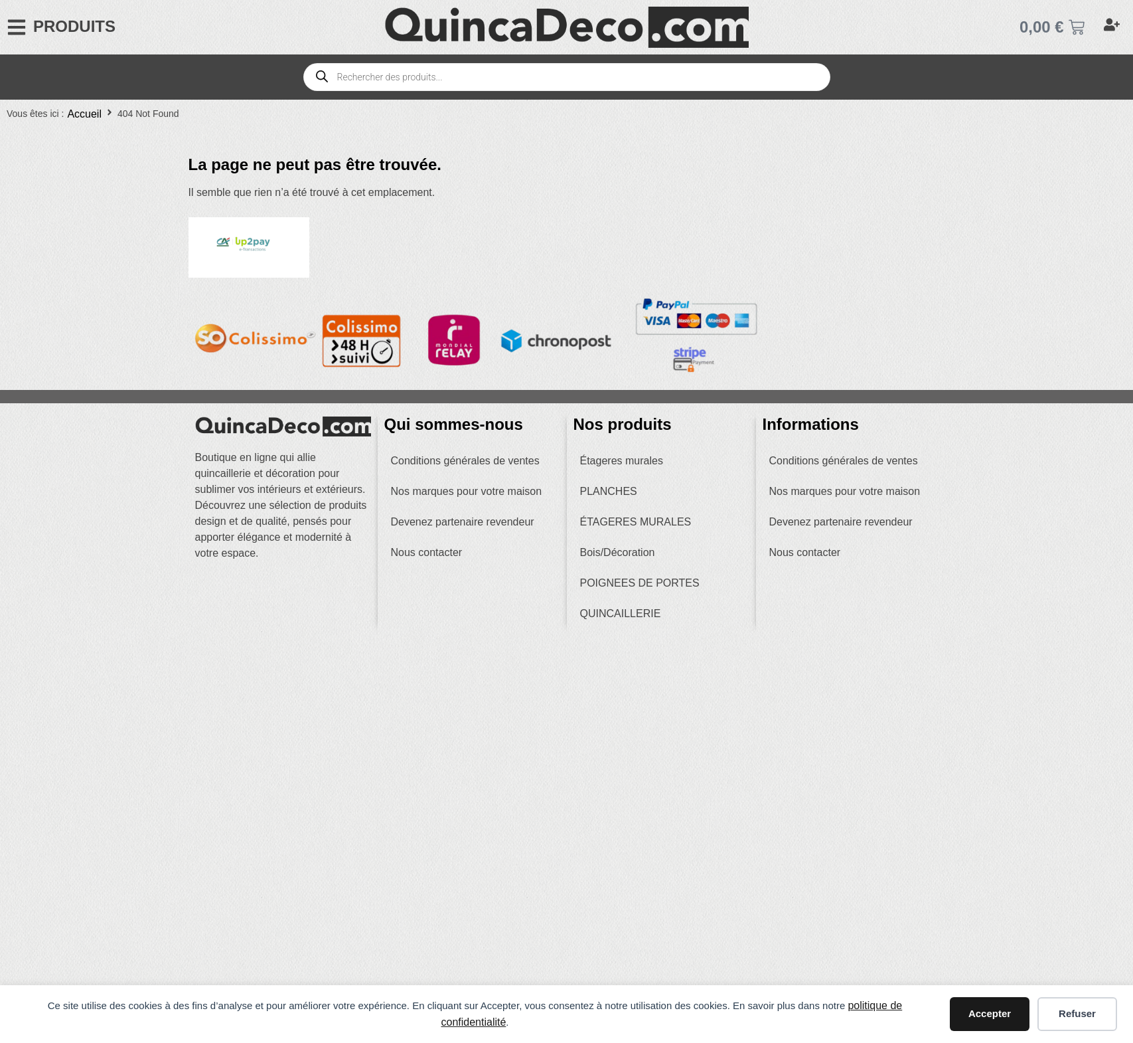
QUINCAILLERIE (620, 613)
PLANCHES (608, 491)
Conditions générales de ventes (465, 460)
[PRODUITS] (17, 27)
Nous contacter (427, 552)
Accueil (84, 114)
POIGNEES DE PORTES (640, 583)
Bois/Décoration (617, 552)
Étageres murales (621, 460)
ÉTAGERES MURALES (636, 521)
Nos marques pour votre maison (466, 491)
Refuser (1077, 1013)
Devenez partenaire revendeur (462, 521)
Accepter (989, 1013)
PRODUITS (74, 26)
